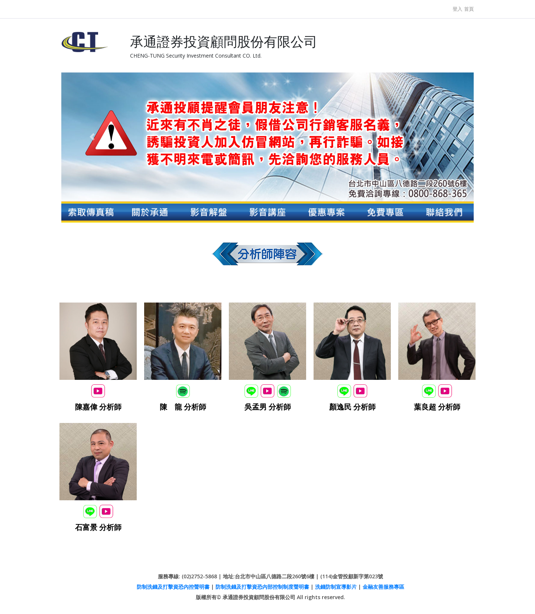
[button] (92, 136)
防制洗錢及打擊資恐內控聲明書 (173, 586)
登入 (457, 9)
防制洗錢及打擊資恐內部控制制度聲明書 (262, 586)
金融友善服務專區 (383, 586)
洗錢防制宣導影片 (336, 586)
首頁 (469, 9)
